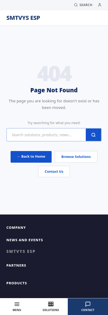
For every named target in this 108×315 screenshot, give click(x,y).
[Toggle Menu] (98, 18)
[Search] (83, 5)
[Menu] (17, 306)
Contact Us (54, 171)
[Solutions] (51, 306)
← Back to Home (31, 156)
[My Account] (100, 5)
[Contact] (88, 306)
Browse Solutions (76, 156)
